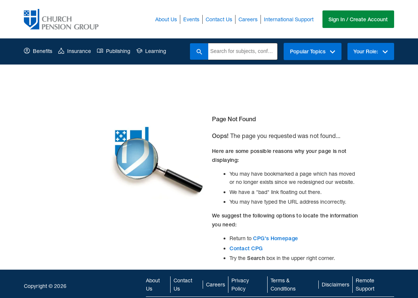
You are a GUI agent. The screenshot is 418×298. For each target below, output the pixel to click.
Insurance (74, 51)
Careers (247, 19)
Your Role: (370, 51)
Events (191, 19)
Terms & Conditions (283, 284)
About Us (166, 19)
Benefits (38, 51)
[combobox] (242, 51)
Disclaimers (335, 284)
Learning (151, 51)
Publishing (113, 51)
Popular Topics (312, 51)
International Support (288, 19)
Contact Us (218, 19)
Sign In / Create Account (358, 19)
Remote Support (365, 284)
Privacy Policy (240, 284)
